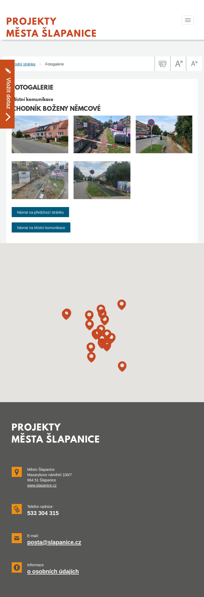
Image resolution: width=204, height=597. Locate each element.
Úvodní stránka (22, 64)
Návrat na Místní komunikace (41, 228)
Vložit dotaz (8, 77)
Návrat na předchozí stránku (40, 212)
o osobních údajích (53, 571)
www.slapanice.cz (42, 485)
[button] (91, 357)
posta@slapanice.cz (54, 542)
